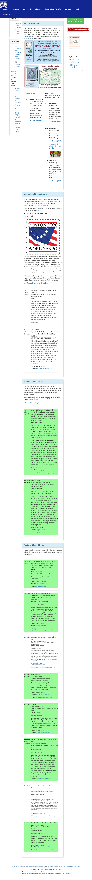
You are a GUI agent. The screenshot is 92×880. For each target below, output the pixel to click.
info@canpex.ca (40, 530)
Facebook (74, 866)
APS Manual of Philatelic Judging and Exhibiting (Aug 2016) (18, 105)
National (17, 25)
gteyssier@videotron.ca (42, 583)
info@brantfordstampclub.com (44, 847)
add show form (33, 400)
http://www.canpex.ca (43, 533)
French (17, 90)
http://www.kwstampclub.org (45, 473)
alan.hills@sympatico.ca (43, 470)
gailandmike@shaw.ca (42, 694)
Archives (51, 95)
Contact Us (68, 866)
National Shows (29, 38)
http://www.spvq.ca (41, 586)
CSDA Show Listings (17, 31)
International (19, 23)
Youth (64, 866)
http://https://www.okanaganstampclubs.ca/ (43, 630)
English (17, 88)
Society (17, 866)
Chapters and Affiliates (30, 866)
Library (60, 866)
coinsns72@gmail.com (39, 664)
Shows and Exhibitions (41, 866)
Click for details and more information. (36, 283)
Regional (18, 27)
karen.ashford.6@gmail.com (44, 368)
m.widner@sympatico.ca (42, 778)
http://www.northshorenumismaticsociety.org (45, 667)
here (37, 210)
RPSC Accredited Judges (18, 52)
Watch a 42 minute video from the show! (55, 146)
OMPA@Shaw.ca (40, 625)
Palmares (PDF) (56, 121)
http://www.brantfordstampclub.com (46, 850)
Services (22, 866)
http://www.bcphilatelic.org (44, 697)
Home (14, 866)
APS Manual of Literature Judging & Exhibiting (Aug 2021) (18, 123)
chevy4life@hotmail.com (42, 732)
